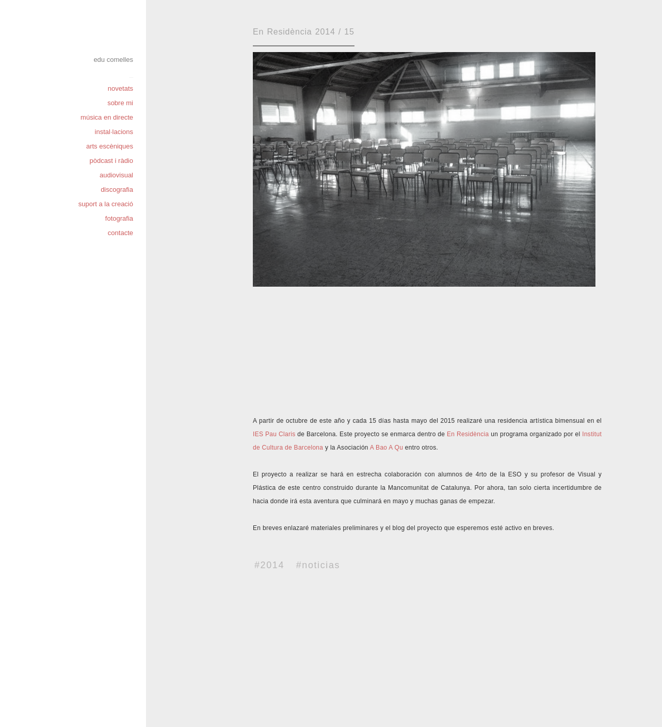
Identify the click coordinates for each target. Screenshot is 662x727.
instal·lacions (114, 132)
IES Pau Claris (274, 434)
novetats (120, 88)
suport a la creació (105, 204)
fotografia (119, 218)
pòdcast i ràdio (111, 160)
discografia (117, 189)
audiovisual (116, 175)
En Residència (468, 434)
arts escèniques (109, 146)
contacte (120, 233)
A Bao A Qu (386, 447)
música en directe (106, 117)
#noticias (318, 565)
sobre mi (120, 103)
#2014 (269, 565)
